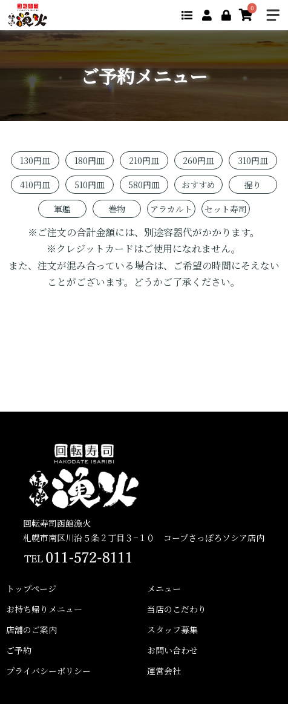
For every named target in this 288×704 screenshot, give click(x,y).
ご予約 (18, 650)
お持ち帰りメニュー (44, 609)
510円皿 (89, 185)
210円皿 (144, 160)
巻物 (116, 209)
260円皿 (198, 160)
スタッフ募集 (172, 629)
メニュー (164, 588)
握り (252, 185)
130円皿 (35, 160)
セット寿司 (226, 209)
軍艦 (62, 209)
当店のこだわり (176, 609)
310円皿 (253, 160)
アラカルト (171, 209)
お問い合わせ (172, 650)
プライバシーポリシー (48, 671)
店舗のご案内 (31, 629)
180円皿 (89, 160)
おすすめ (198, 185)
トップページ (31, 588)
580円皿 (144, 185)
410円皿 (35, 185)
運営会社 (164, 671)
